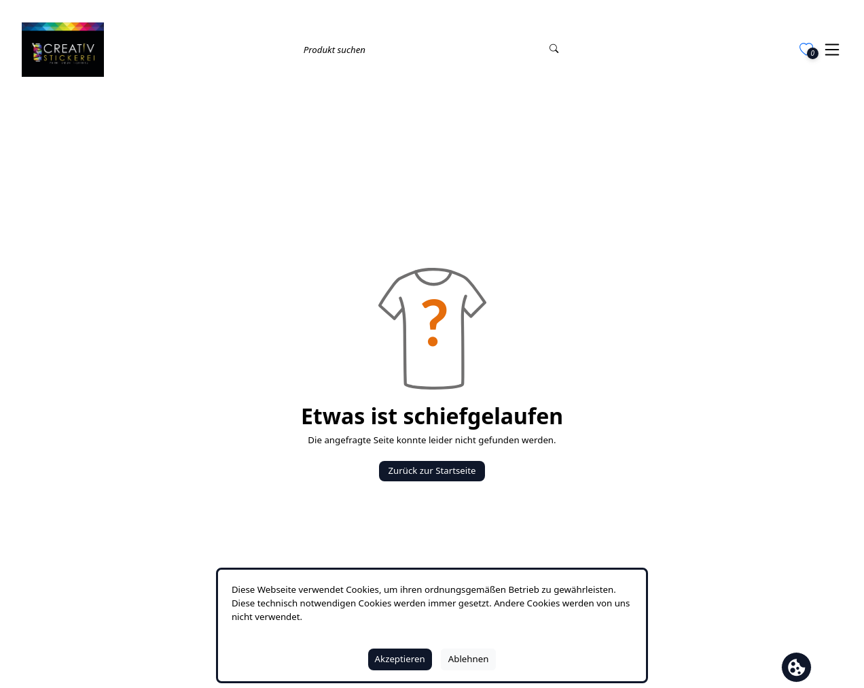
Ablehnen (468, 659)
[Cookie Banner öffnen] (796, 667)
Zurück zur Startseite (431, 470)
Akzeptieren (400, 659)
